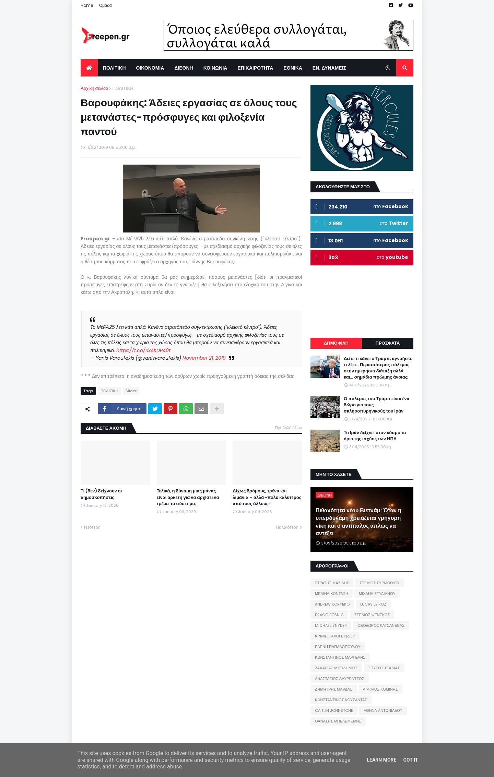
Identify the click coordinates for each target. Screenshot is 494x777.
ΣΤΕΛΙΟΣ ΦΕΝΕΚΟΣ (372, 615)
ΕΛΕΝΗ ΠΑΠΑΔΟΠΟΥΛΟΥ (337, 646)
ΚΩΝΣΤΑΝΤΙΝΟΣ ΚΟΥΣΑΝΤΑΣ (341, 700)
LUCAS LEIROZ (373, 604)
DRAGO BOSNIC (329, 615)
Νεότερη (92, 527)
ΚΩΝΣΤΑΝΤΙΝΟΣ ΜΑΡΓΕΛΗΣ (340, 657)
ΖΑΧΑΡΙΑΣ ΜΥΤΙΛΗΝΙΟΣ (336, 668)
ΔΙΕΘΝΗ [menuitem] (183, 67)
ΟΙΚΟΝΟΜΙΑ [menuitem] (150, 67)
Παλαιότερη (287, 527)
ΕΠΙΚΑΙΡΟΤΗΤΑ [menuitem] (255, 67)
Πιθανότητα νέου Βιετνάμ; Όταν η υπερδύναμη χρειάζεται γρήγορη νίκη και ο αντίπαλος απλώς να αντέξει (358, 522)
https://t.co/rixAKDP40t (143, 350)
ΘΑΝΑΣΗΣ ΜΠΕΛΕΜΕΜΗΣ (338, 721)
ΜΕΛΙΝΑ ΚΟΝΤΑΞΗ (331, 593)
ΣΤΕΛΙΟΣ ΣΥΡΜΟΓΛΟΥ (380, 583)
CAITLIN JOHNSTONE (334, 710)
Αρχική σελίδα (94, 88)
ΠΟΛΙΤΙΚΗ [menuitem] (114, 67)
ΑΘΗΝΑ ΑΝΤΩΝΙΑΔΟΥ (383, 710)
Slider (131, 391)
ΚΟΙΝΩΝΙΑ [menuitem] (215, 67)
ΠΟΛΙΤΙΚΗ (122, 88)
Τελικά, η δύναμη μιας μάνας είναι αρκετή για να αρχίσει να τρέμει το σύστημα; (188, 497)
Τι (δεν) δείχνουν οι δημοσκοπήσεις (101, 494)
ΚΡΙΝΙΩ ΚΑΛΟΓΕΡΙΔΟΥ (335, 636)
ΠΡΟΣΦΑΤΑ (388, 343)
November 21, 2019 (204, 358)
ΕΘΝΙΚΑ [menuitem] (292, 67)
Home (87, 5)
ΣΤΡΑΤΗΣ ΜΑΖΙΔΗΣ (332, 583)
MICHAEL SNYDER (331, 625)
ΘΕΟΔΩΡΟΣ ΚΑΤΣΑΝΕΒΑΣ (380, 625)
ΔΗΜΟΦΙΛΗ (336, 343)
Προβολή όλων (288, 428)
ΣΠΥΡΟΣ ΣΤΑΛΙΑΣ (384, 668)
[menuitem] (89, 67)
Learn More (381, 760)
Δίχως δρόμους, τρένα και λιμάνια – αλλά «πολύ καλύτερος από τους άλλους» (267, 497)
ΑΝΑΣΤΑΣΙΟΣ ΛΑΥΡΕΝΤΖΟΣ (339, 678)
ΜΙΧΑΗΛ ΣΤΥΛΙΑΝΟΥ (377, 593)
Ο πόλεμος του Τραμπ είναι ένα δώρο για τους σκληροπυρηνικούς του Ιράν (377, 405)
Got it (410, 760)
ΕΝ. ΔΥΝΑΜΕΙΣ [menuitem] (329, 67)
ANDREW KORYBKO (332, 604)
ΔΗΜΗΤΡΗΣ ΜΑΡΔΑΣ (333, 689)
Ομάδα (105, 5)
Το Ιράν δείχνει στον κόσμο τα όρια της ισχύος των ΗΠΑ (375, 436)
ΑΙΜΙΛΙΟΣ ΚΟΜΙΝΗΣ (380, 689)
